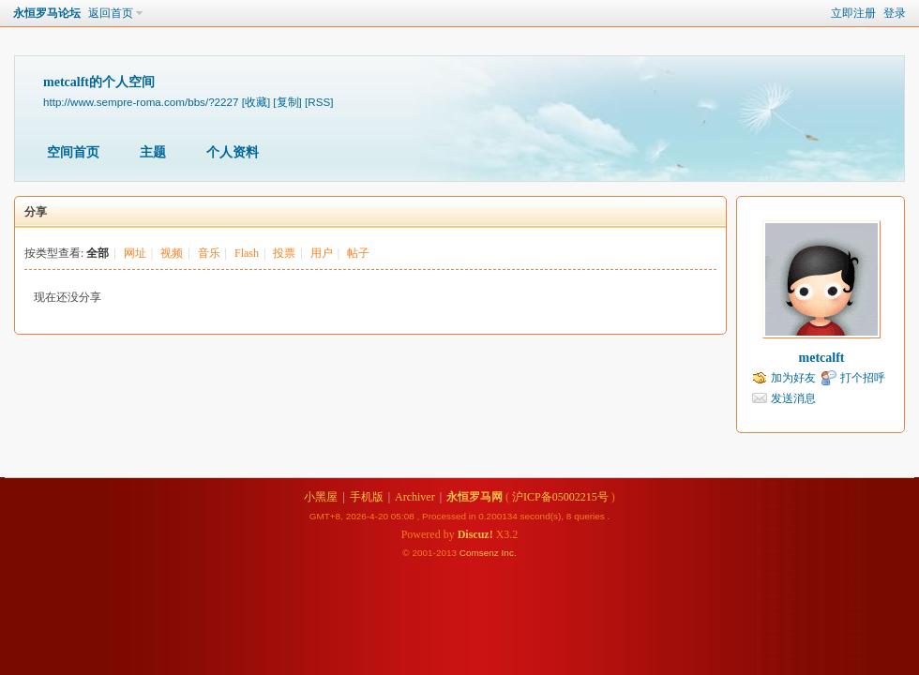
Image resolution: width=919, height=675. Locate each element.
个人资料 (232, 152)
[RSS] (319, 102)
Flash (246, 253)
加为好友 (793, 377)
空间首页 (73, 152)
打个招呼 (862, 377)
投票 (284, 253)
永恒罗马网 (474, 496)
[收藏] (256, 102)
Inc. (509, 553)
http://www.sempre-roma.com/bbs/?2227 (140, 102)
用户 (321, 253)
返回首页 (110, 13)
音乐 (209, 253)
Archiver (415, 496)
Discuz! (475, 534)
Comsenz (481, 553)
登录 (894, 13)
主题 (153, 152)
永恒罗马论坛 (47, 13)
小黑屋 (321, 496)
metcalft (822, 358)
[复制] (287, 102)
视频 (171, 253)
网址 (135, 253)
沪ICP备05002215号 (560, 496)
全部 (97, 253)
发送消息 (793, 398)
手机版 (367, 496)
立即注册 (853, 13)
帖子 (358, 253)
